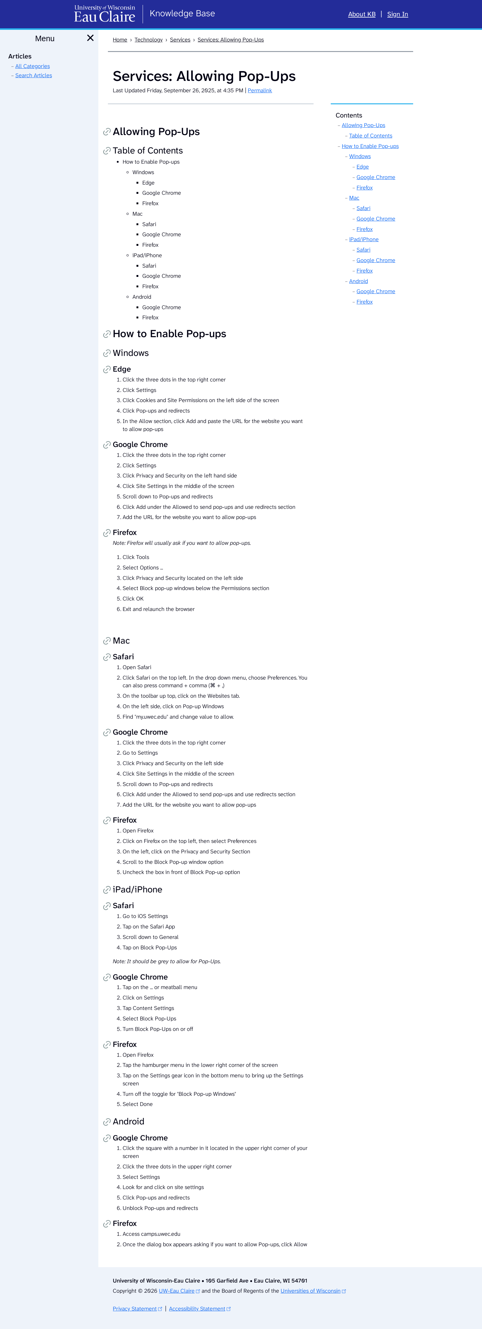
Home (120, 39)
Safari (363, 208)
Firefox (365, 187)
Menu (44, 38)
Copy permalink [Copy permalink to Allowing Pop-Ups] (107, 132)
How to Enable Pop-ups (370, 146)
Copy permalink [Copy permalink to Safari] (107, 658)
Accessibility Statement (197, 1308)
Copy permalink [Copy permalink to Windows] (107, 354)
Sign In (397, 14)
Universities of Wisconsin (311, 1291)
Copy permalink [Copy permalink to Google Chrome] (107, 445)
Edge (363, 166)
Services (180, 39)
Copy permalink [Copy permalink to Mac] (107, 641)
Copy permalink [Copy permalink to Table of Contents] (107, 151)
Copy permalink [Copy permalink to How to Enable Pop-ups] (107, 335)
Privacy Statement (135, 1308)
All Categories (32, 66)
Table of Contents (370, 135)
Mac (354, 198)
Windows (360, 156)
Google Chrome (376, 177)
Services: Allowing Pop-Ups (231, 39)
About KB (362, 14)
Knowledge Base (182, 13)
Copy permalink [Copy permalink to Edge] (107, 370)
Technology (149, 39)
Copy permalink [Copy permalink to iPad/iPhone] (107, 890)
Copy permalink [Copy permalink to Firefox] (107, 533)
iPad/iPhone (364, 239)
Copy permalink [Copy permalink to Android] (107, 1123)
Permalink (260, 90)
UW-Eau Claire (177, 1291)
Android (358, 281)
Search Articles (33, 75)
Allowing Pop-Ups (363, 125)
